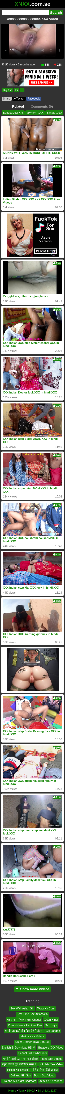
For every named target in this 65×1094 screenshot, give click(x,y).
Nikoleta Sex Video (51, 1064)
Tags (21, 1090)
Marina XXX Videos (32, 1036)
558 (45, 64)
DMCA (31, 1090)
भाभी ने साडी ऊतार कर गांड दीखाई (20, 1058)
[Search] (25, 12)
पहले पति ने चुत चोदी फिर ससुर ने (19, 1064)
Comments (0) (42, 106)
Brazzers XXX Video (50, 1047)
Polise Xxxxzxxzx (18, 1069)
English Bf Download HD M (18, 1047)
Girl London (53, 1030)
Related (18, 106)
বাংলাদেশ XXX (35, 112)
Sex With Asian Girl (22, 1008)
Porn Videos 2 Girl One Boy (25, 1025)
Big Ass (7, 90)
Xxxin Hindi (51, 1019)
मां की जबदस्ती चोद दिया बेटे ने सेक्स (23, 1030)
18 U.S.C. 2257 (47, 1090)
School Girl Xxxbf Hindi (32, 1053)
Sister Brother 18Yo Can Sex (32, 1041)
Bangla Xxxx (54, 112)
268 (57, 64)
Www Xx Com (46, 1008)
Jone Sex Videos (51, 1058)
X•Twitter (19, 98)
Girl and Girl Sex (21, 1075)
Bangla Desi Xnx (13, 112)
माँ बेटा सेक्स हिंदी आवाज (45, 1069)
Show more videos (32, 989)
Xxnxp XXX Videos (50, 1081)
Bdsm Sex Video (44, 1075)
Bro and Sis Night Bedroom (19, 1081)
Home (12, 1090)
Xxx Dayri (51, 1025)
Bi (16, 90)
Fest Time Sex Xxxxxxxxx (32, 1014)
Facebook (34, 98)
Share (6, 98)
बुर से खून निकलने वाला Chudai (24, 1019)
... (22, 90)
